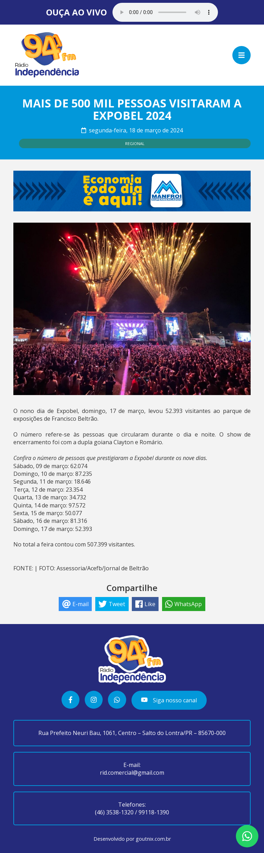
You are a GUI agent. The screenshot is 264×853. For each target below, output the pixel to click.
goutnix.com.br (153, 838)
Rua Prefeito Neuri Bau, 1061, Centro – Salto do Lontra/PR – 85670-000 (132, 733)
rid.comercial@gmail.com (132, 772)
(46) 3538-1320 (114, 812)
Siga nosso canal (169, 700)
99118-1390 (154, 812)
